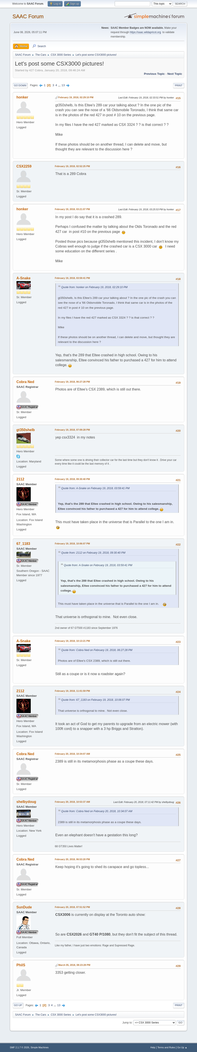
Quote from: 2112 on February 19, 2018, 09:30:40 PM (93, 552)
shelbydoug (26, 802)
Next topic (174, 73)
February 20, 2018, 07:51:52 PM (72, 907)
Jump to (127, 1022)
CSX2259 (23, 166)
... (59, 85)
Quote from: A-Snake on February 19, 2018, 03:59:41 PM (95, 488)
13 (63, 85)
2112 (20, 479)
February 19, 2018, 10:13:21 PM (72, 641)
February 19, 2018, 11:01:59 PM (72, 691)
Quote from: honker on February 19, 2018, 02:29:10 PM (94, 287)
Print (179, 85)
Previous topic (154, 73)
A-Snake (23, 278)
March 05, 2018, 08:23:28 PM (74, 965)
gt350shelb (25, 430)
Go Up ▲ (182, 1047)
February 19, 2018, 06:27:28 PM (72, 381)
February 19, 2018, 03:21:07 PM (72, 209)
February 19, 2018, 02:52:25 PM (72, 166)
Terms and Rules (166, 1047)
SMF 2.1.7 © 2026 (19, 1047)
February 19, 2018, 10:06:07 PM (72, 543)
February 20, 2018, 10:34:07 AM (72, 753)
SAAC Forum (28, 16)
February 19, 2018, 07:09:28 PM (72, 429)
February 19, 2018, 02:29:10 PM (75, 97)
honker (22, 97)
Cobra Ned (25, 382)
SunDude (24, 907)
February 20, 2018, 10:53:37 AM (72, 802)
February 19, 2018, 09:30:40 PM (72, 479)
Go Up (18, 1005)
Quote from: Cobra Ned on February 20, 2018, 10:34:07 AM (96, 811)
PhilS (20, 965)
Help (152, 1047)
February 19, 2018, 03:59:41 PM (72, 278)
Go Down (20, 85)
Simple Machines (40, 1047)
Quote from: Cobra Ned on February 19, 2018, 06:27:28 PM (96, 650)
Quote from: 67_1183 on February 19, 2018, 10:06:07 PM (95, 699)
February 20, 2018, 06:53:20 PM (72, 859)
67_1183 (23, 544)
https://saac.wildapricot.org (145, 32)
